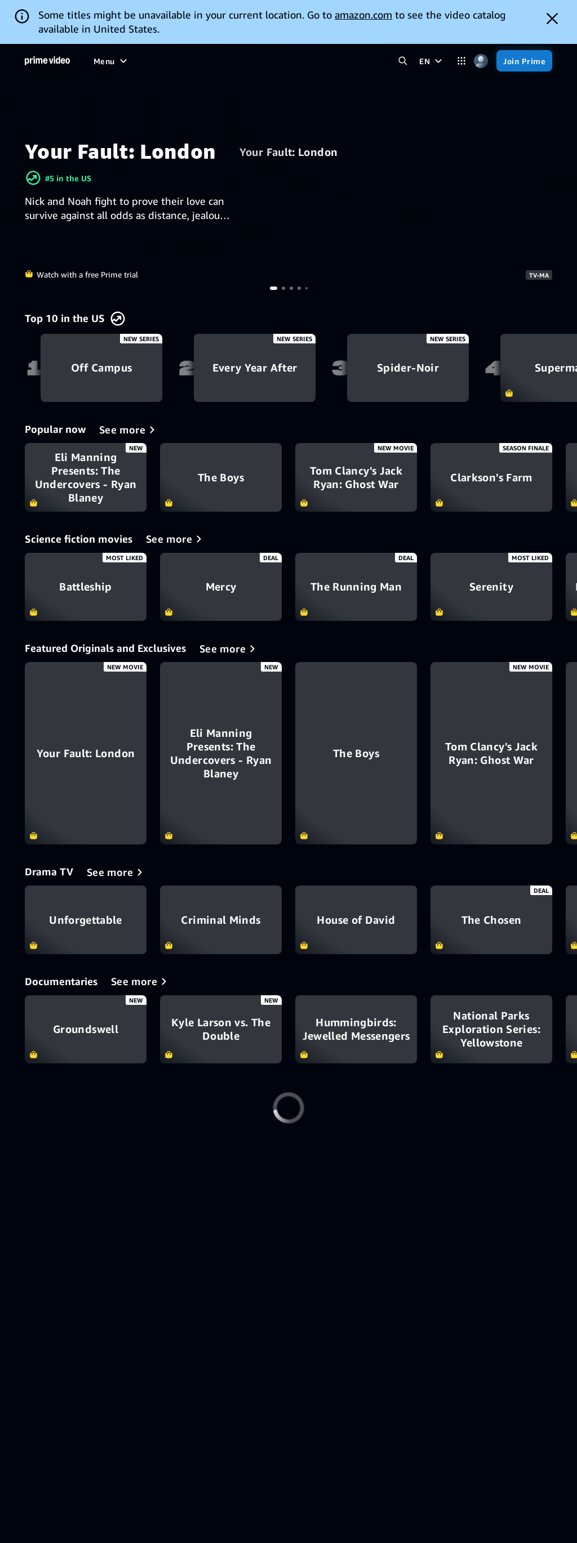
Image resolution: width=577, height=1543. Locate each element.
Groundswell (86, 1029)
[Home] (47, 60)
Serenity (491, 587)
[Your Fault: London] (86, 753)
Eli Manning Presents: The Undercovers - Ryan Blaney (86, 477)
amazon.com (363, 14)
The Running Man (356, 587)
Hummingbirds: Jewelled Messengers (356, 1029)
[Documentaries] (141, 981)
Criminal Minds (221, 919)
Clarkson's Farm (491, 477)
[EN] (431, 60)
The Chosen (491, 919)
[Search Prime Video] (402, 61)
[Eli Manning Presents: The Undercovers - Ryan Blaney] (221, 753)
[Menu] (111, 60)
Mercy (221, 587)
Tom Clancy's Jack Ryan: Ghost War (356, 477)
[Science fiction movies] (176, 538)
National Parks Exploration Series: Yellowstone (491, 1029)
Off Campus (101, 368)
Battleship (86, 587)
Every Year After (255, 368)
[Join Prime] (524, 60)
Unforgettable (86, 919)
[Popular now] (129, 429)
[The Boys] (356, 753)
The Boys (221, 477)
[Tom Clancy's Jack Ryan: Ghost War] (491, 753)
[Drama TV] (117, 872)
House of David (356, 919)
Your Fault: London (288, 152)
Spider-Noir (408, 368)
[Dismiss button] (552, 18)
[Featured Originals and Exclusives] (229, 648)
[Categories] (461, 61)
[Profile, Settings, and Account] (481, 61)
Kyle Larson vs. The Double (221, 1029)
